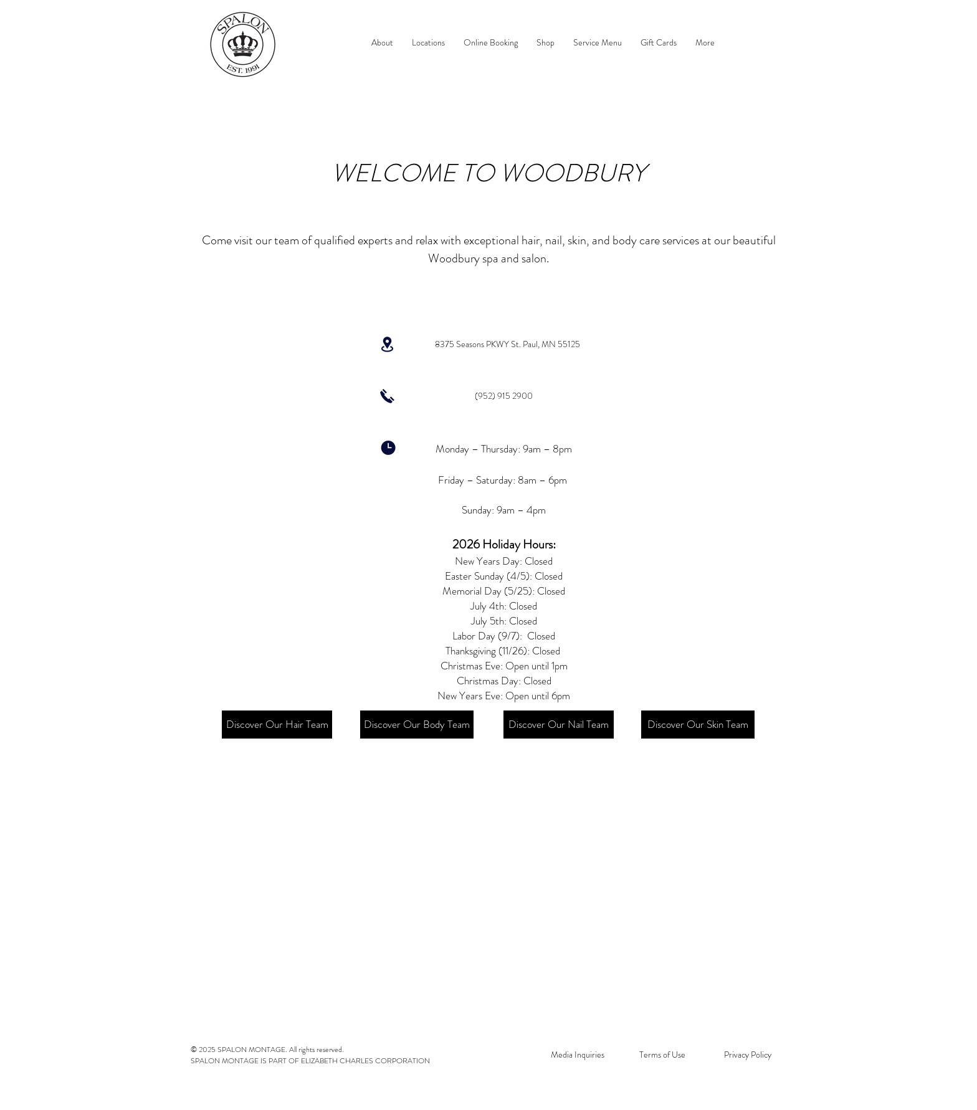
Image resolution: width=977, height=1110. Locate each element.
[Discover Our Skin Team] (698, 724)
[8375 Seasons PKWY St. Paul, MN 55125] (507, 345)
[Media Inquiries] (577, 1055)
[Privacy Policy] (747, 1055)
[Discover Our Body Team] (417, 724)
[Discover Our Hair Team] (277, 724)
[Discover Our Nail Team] (558, 724)
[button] (428, 42)
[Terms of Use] (662, 1055)
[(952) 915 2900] (503, 396)
